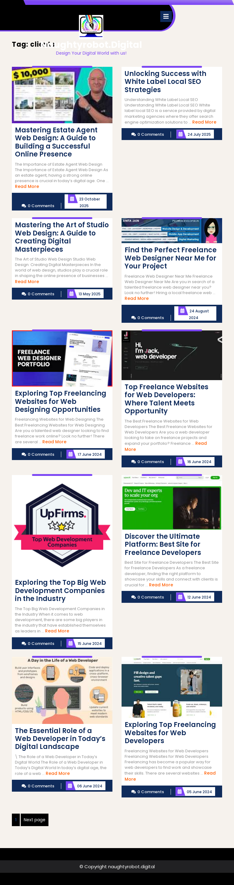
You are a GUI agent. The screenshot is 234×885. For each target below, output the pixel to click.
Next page (34, 820)
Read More (27, 186)
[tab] (166, 16)
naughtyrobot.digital (91, 44)
